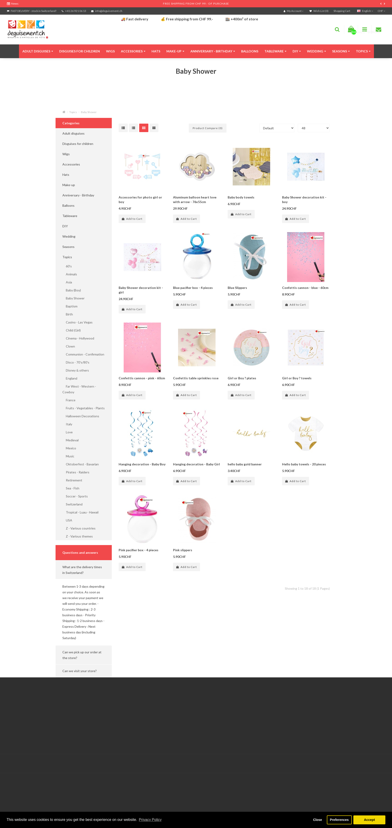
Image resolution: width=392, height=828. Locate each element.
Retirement (72, 480)
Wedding (316, 51)
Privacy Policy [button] (150, 820)
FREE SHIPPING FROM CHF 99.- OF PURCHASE (196, 3)
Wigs (110, 51)
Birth (67, 314)
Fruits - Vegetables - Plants (83, 408)
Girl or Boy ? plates (242, 378)
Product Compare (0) (208, 128)
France (68, 400)
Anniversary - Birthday (212, 51)
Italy (67, 424)
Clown (68, 346)
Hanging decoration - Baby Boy (142, 464)
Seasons (341, 51)
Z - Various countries (79, 528)
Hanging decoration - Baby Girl (196, 464)
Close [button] (317, 820)
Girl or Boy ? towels (297, 378)
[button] (84, 570)
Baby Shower (89, 112)
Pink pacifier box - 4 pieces (138, 550)
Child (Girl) (71, 330)
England (69, 378)
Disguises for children (79, 51)
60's (67, 266)
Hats (156, 51)
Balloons (249, 51)
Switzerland (72, 504)
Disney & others (75, 370)
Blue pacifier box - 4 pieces (193, 288)
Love (67, 432)
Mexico (69, 448)
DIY (297, 51)
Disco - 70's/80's (75, 362)
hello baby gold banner (245, 464)
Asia (67, 282)
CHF (381, 11)
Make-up (175, 51)
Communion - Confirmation (83, 354)
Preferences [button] (339, 820)
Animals (69, 274)
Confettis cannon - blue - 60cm (305, 288)
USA (67, 520)
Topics (363, 51)
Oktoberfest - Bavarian (80, 464)
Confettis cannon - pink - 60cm (142, 378)
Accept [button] (369, 820)
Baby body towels (241, 197)
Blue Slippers (237, 288)
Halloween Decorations (80, 416)
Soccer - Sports (75, 496)
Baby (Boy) (71, 290)
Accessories (133, 51)
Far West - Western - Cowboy (79, 389)
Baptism (69, 306)
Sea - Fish (70, 488)
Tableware (275, 51)
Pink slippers (182, 550)
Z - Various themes (77, 536)
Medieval (70, 440)
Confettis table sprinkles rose (196, 378)
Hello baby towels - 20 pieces (304, 464)
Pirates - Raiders (75, 472)
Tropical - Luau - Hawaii (80, 512)
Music (68, 456)
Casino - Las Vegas (77, 322)
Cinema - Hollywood (78, 338)
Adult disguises (37, 51)
